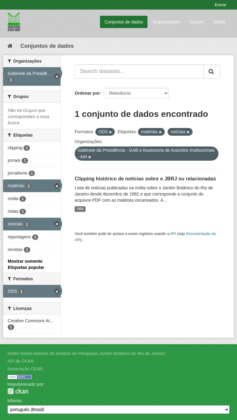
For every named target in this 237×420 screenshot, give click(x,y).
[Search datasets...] (139, 71)
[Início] (10, 46)
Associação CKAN (25, 368)
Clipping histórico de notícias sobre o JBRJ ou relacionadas (145, 178)
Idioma (14, 400)
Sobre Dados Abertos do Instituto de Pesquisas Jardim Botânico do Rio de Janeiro (86, 353)
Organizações (166, 21)
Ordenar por (87, 93)
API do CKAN (20, 361)
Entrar (221, 4)
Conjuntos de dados (124, 21)
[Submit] (211, 71)
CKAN (17, 391)
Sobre (219, 21)
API (173, 234)
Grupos (196, 21)
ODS (80, 209)
